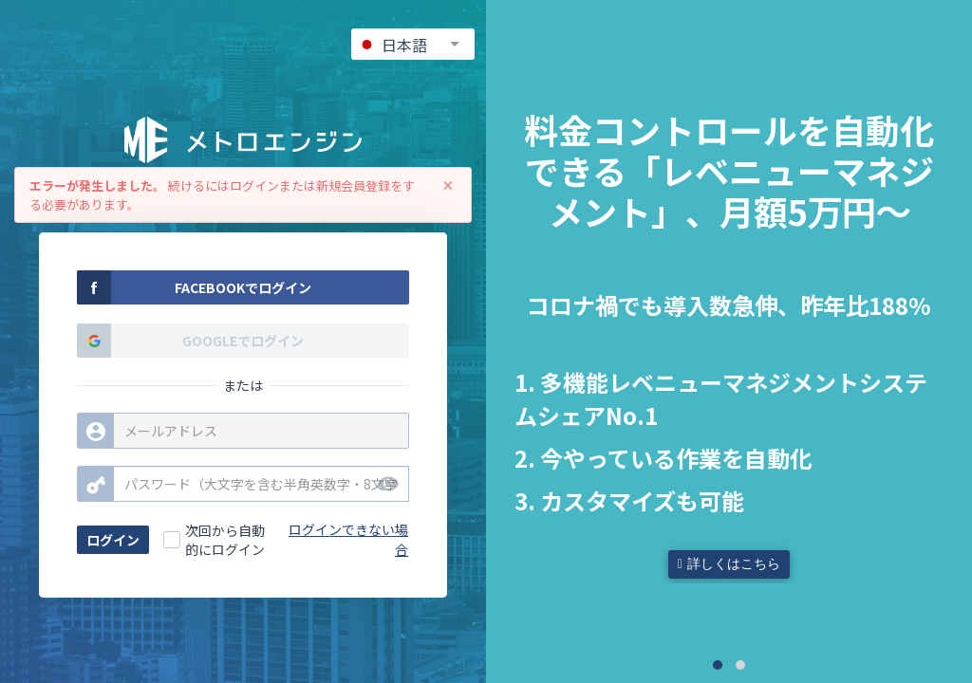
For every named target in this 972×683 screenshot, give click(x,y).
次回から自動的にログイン (225, 540)
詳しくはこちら (729, 564)
